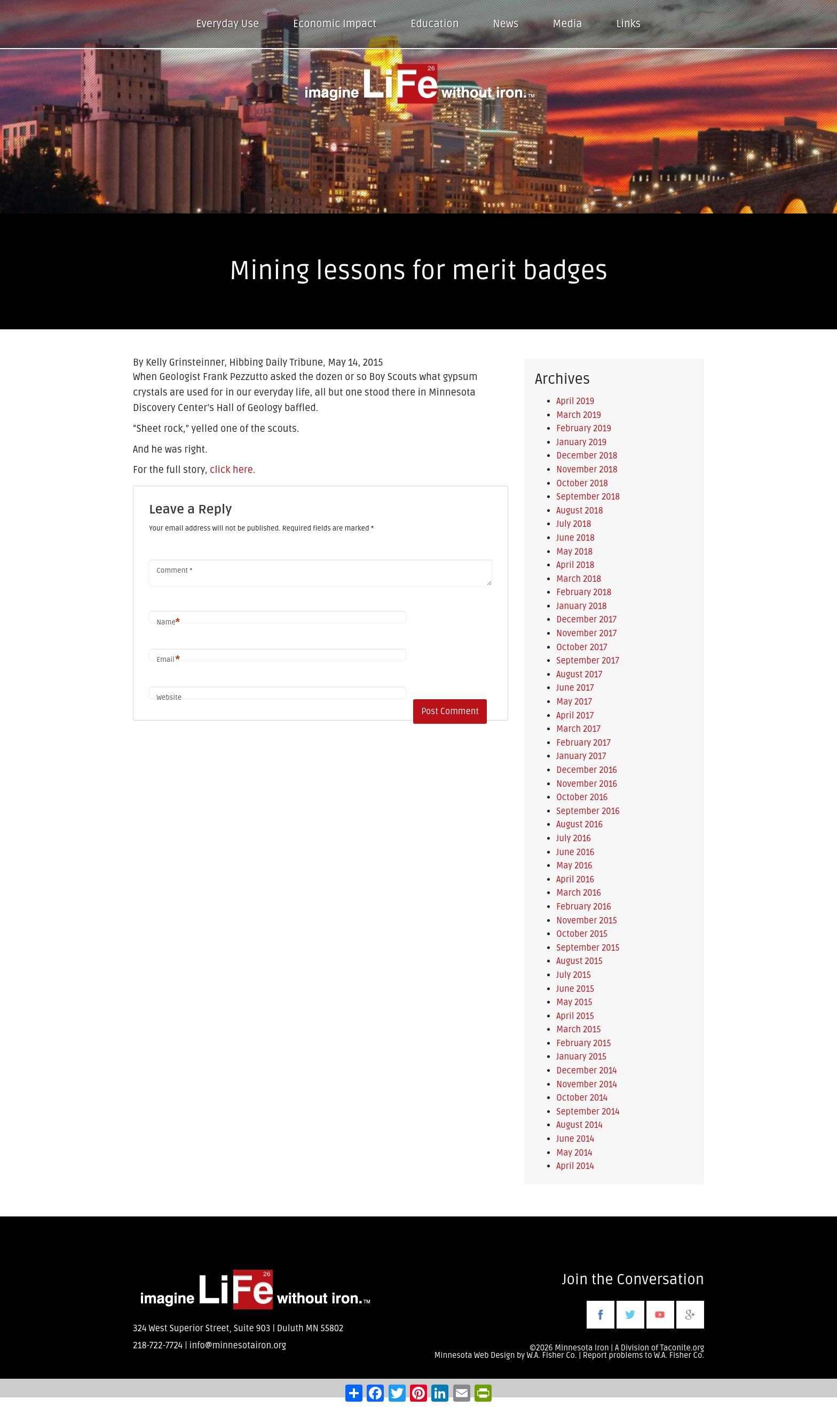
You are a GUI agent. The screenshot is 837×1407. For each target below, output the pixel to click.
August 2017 (579, 674)
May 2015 (574, 1002)
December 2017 (586, 619)
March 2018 (578, 579)
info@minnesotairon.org (237, 1345)
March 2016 (578, 893)
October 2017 (581, 647)
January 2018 (581, 606)
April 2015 (575, 1016)
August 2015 (579, 961)
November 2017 (586, 633)
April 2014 (575, 1166)
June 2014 (575, 1139)
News (505, 24)
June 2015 (575, 989)
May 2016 (574, 865)
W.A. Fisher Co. (679, 1355)
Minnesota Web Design (474, 1355)
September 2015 (587, 948)
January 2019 (581, 442)
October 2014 (581, 1098)
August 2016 (579, 824)
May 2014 (574, 1153)
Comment (174, 570)
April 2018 (575, 565)
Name (168, 622)
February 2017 (583, 743)
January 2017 (581, 756)
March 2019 (578, 415)
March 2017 (578, 729)
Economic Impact (334, 24)
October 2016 (581, 797)
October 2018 (582, 483)
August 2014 (579, 1125)
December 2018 (586, 455)
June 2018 (575, 538)
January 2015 (581, 1057)
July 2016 (573, 838)
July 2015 (573, 975)
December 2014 (586, 1070)
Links (629, 24)
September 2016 (588, 811)
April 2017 (575, 715)
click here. (232, 470)
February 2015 (583, 1043)
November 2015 (586, 920)
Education (434, 24)
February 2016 (583, 907)
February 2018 (583, 592)
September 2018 (588, 497)
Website (168, 697)
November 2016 (586, 784)
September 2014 (587, 1111)
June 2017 (575, 688)
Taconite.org (682, 1348)
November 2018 (586, 469)
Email (168, 660)
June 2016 (575, 852)
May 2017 (574, 702)
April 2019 (575, 401)
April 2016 (575, 879)
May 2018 (574, 552)
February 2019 (583, 428)
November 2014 (586, 1084)
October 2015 (581, 934)
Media (567, 24)
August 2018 (579, 510)
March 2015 (578, 1029)
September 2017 (587, 660)
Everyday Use (227, 24)
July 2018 (573, 524)
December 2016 (586, 770)
